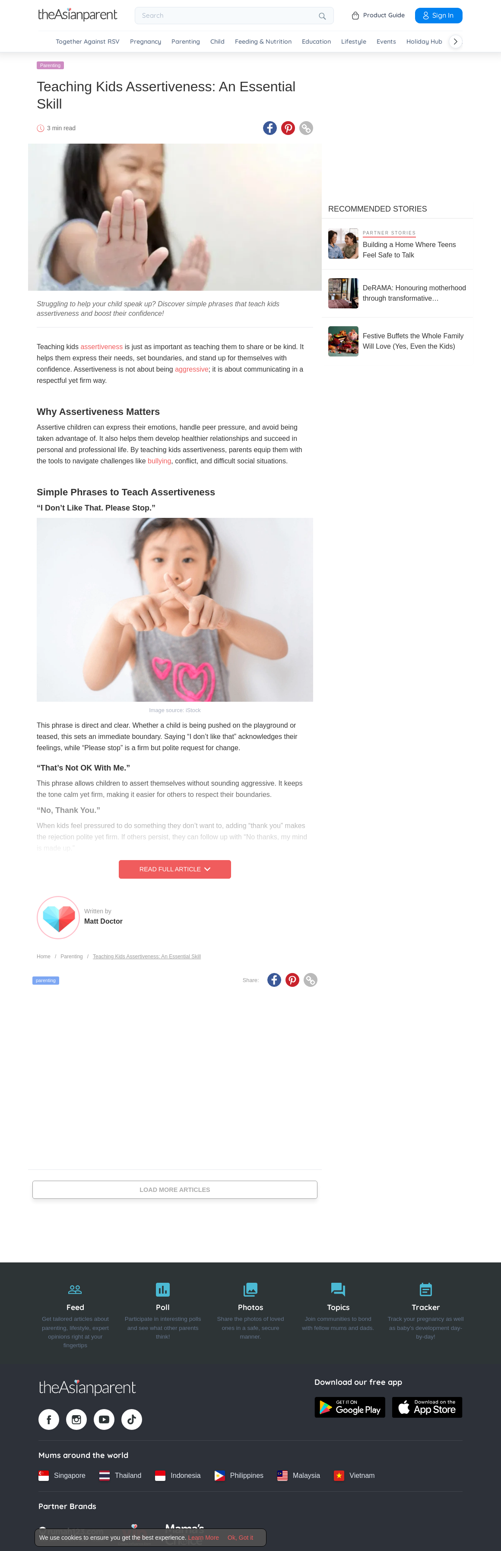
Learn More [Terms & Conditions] (203, 1537)
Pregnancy (145, 41)
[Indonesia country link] (177, 1474)
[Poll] (163, 1312)
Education (316, 41)
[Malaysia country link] (298, 1474)
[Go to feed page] (77, 19)
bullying (159, 459)
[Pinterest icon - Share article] (288, 127)
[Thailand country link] (120, 1474)
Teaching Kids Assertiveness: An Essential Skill (147, 955)
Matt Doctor (103, 919)
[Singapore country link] (62, 1474)
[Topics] (338, 1312)
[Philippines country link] (239, 1474)
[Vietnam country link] (354, 1474)
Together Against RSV (88, 41)
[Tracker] (425, 1312)
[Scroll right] (456, 41)
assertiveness (101, 345)
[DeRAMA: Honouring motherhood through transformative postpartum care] (397, 291)
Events (386, 41)
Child (217, 41)
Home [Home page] (44, 955)
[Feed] (75, 1312)
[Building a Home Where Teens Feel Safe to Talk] (397, 242)
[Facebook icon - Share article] (270, 127)
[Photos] (250, 1312)
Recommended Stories (377, 207)
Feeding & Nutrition (263, 41)
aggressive (191, 368)
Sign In (437, 15)
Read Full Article (175, 867)
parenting (46, 979)
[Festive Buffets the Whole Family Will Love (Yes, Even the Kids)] (397, 339)
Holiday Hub (424, 41)
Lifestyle (353, 41)
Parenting (185, 41)
